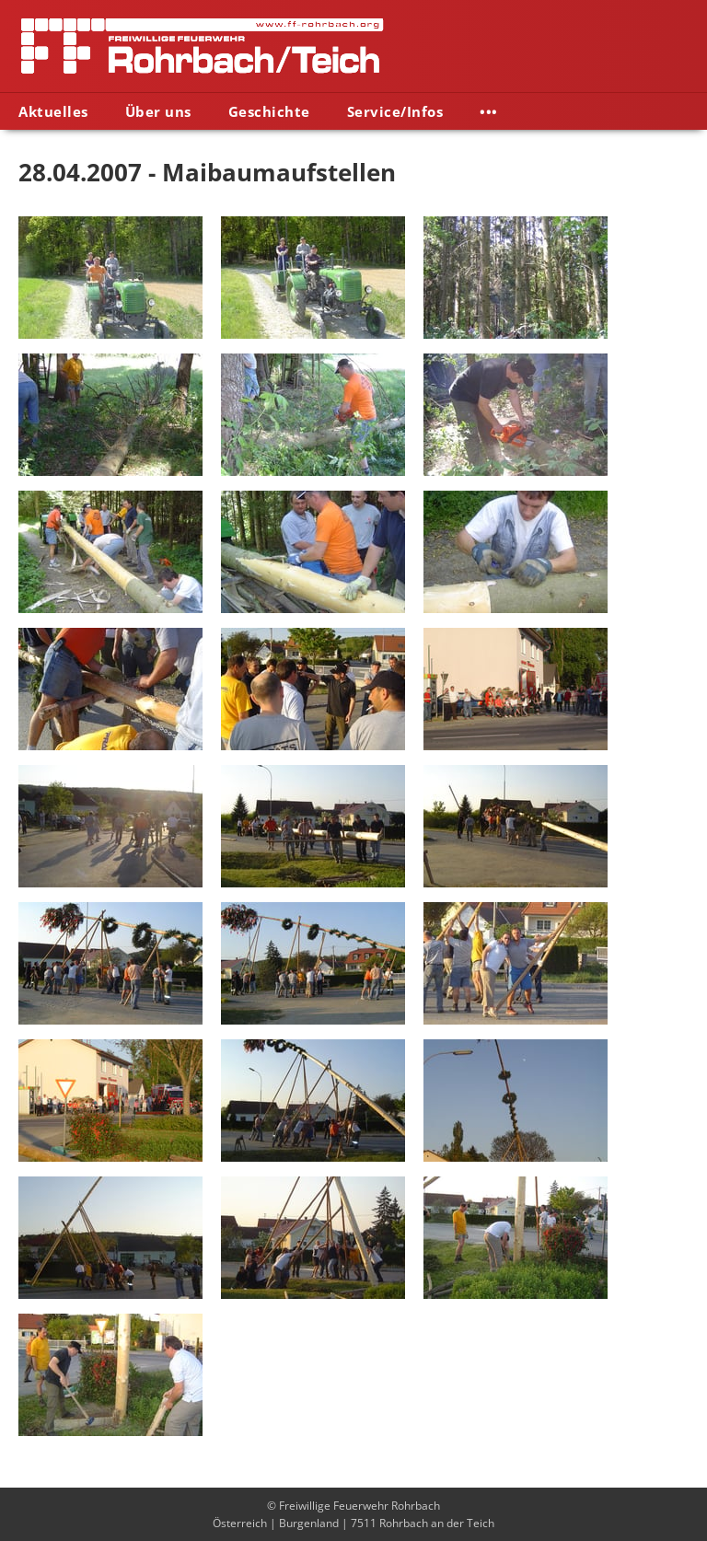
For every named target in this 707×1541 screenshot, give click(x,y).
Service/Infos (395, 111)
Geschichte (269, 111)
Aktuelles (53, 111)
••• (489, 111)
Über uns (158, 111)
